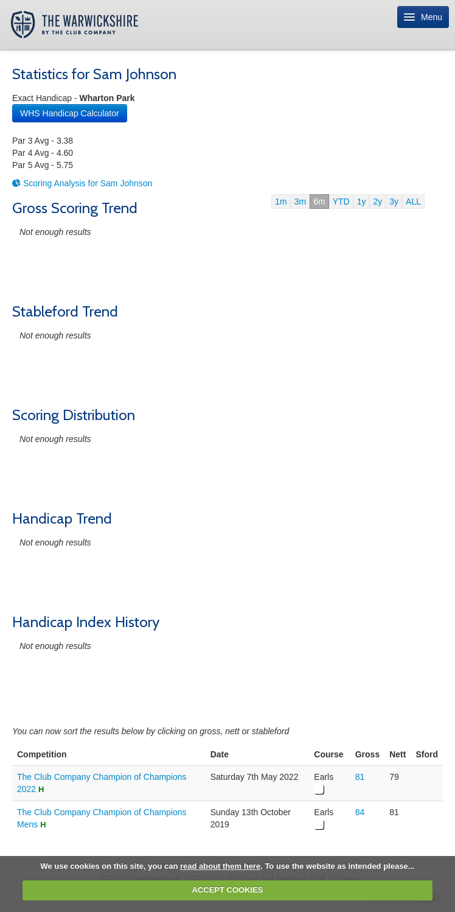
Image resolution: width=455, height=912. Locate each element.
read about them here (220, 866)
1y (361, 201)
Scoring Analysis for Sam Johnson (82, 183)
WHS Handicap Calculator (69, 113)
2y (377, 201)
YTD (341, 201)
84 (360, 812)
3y (393, 201)
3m (300, 201)
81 (360, 777)
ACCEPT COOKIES (227, 889)
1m (281, 201)
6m (319, 201)
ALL (413, 201)
